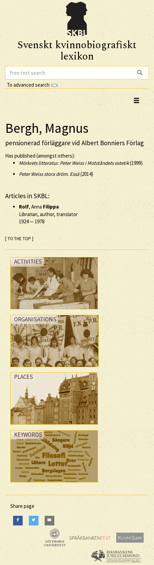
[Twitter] (33, 520)
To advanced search (32, 85)
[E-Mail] (49, 520)
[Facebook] (18, 520)
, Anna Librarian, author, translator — (48, 214)
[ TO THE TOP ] (19, 239)
